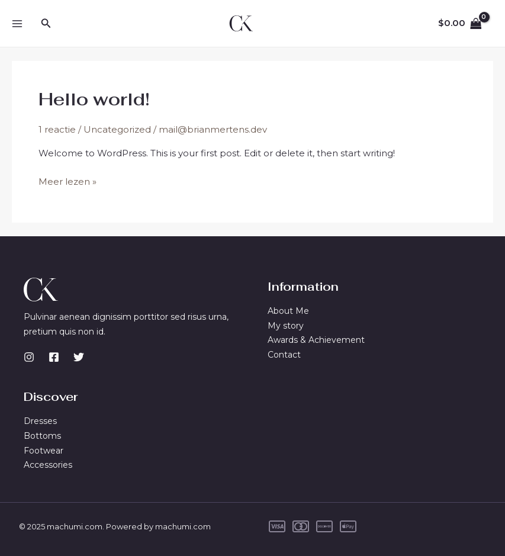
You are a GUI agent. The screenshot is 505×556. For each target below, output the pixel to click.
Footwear (43, 450)
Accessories (48, 464)
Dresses (40, 421)
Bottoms (42, 435)
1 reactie (57, 129)
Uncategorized (117, 129)
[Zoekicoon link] (46, 23)
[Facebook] (54, 357)
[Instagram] (29, 357)
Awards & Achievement (316, 340)
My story (286, 325)
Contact (284, 354)
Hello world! (94, 99)
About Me (288, 311)
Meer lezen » (67, 182)
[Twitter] (78, 357)
